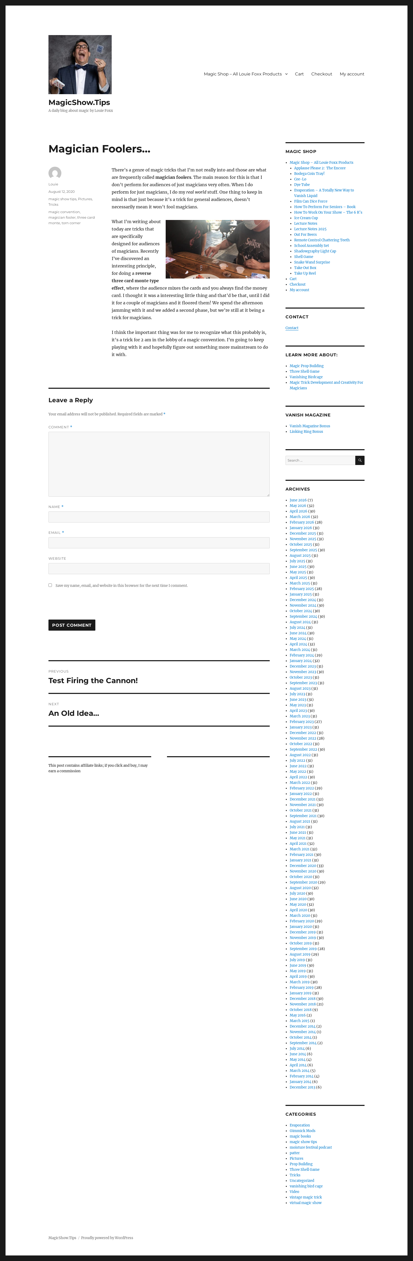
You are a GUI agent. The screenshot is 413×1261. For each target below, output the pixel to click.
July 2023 (297, 694)
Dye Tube (302, 185)
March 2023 (300, 716)
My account (352, 73)
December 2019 (303, 932)
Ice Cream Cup (306, 218)
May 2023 (298, 705)
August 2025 (300, 555)
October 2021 (301, 810)
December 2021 (303, 799)
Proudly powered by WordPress (107, 1238)
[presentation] (88, 606)
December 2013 (302, 1087)
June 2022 (298, 766)
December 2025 (303, 533)
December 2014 (303, 1026)
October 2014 (301, 1037)
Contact (292, 328)
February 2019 (302, 987)
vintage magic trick (306, 1197)
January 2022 (301, 794)
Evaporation (300, 1125)
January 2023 (301, 727)
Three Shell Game (304, 371)
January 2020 (301, 926)
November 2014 (303, 1032)
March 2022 (300, 782)
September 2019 (303, 949)
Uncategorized (302, 1180)
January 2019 (301, 993)
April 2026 (298, 511)
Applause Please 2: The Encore (320, 168)
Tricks (53, 204)
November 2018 (303, 1004)
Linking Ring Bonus (306, 431)
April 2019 (298, 976)
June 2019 (298, 965)
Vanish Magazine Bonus (310, 426)
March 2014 (299, 1070)
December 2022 (303, 733)
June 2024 (298, 633)
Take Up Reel (305, 273)
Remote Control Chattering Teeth (322, 240)
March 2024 (300, 650)
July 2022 (297, 760)
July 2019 (297, 960)
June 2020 (298, 899)
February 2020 (302, 921)
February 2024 (302, 655)
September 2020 (303, 882)
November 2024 (303, 605)
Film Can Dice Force (310, 201)
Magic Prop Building (307, 366)
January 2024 (301, 661)
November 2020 (303, 871)
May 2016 (298, 1015)
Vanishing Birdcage (306, 377)
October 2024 (301, 611)
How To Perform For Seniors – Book (325, 207)
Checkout (321, 73)
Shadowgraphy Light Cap (315, 251)
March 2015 (299, 1021)
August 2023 (300, 688)
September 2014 (303, 1043)
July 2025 (297, 561)
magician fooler (62, 217)
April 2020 (298, 910)
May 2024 (298, 638)
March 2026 (300, 517)
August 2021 (300, 821)
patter (295, 1153)
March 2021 (299, 849)
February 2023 (302, 722)
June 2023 (298, 699)
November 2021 (303, 805)
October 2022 (301, 744)
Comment (60, 427)
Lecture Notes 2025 (310, 229)
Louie (53, 184)
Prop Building (301, 1164)
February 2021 (301, 854)
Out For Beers (305, 234)
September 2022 (303, 749)
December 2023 (303, 666)
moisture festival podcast (311, 1147)
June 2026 (298, 500)
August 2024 (300, 622)
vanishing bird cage (306, 1186)
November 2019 (303, 938)
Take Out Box (305, 268)
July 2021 (297, 827)
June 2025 (298, 566)
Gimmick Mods (303, 1131)
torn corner (71, 223)
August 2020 (300, 888)
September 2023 (303, 683)
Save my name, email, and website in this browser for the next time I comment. (122, 585)
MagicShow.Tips (79, 102)
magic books (300, 1136)
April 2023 (298, 710)
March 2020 (300, 915)
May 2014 (298, 1059)
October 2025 (301, 544)
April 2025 (298, 578)
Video (294, 1192)
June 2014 (298, 1054)
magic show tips (62, 199)
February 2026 (302, 522)
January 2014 (300, 1082)
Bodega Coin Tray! (309, 173)
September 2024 (303, 616)
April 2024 (298, 644)
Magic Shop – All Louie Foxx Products (243, 73)
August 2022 (300, 755)
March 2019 (300, 982)
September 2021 (303, 816)
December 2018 (303, 998)
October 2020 (301, 877)
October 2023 (301, 677)
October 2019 (301, 943)
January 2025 (301, 594)
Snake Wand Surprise (312, 262)
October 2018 (301, 1010)
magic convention (64, 212)
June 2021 (298, 832)
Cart (299, 73)
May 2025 (298, 572)
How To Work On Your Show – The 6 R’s (328, 212)
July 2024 (297, 627)
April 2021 (298, 843)
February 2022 (302, 788)
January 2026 (301, 528)
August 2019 (300, 954)
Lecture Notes (305, 223)
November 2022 (303, 738)
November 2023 (303, 672)
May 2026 (298, 506)
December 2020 (303, 866)
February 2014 (301, 1076)
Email (56, 532)
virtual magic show (306, 1203)
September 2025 (303, 550)
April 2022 (298, 777)
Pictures (85, 199)
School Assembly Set (311, 245)
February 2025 (302, 589)
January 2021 (300, 860)
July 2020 (297, 893)
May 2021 (298, 838)
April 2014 (298, 1065)
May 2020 (298, 904)
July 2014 (297, 1048)
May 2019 (298, 971)
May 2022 (298, 771)
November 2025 (303, 539)
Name (56, 507)
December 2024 (303, 600)
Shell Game (303, 257)
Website (57, 558)
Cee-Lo (300, 179)
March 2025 (300, 583)
